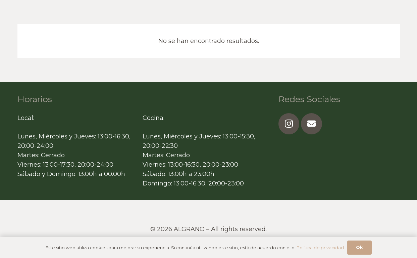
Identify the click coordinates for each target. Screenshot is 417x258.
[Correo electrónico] (311, 123)
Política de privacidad (320, 247)
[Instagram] (289, 123)
